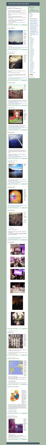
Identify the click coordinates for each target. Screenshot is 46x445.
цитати (15, 411)
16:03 (16, 129)
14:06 (16, 439)
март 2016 (31, 69)
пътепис (21, 382)
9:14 (16, 49)
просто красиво (17, 78)
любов (13, 411)
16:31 (16, 207)
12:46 (16, 239)
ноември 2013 (32, 38)
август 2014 (31, 48)
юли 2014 (31, 47)
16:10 (16, 105)
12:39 (16, 328)
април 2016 (31, 70)
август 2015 (31, 61)
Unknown (32, 9)
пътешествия (24, 382)
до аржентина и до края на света (19, 22)
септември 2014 (32, 49)
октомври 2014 (32, 50)
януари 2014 (31, 40)
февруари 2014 (32, 41)
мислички (9, 23)
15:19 (16, 24)
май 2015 (31, 58)
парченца (23, 77)
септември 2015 (32, 62)
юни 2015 (31, 59)
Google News (32, 14)
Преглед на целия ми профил (34, 10)
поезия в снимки (12, 78)
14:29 (16, 158)
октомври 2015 (32, 63)
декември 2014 (32, 52)
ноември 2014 (32, 51)
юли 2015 (31, 60)
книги (11, 411)
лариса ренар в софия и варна (34, 29)
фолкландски (20, 100)
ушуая (12, 23)
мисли (24, 22)
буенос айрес (12, 22)
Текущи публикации (32, 72)
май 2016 (31, 71)
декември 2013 (32, 39)
